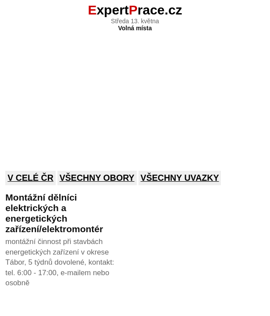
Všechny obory (97, 178)
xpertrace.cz (135, 10)
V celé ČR (30, 178)
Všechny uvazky (180, 178)
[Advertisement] (134, 95)
